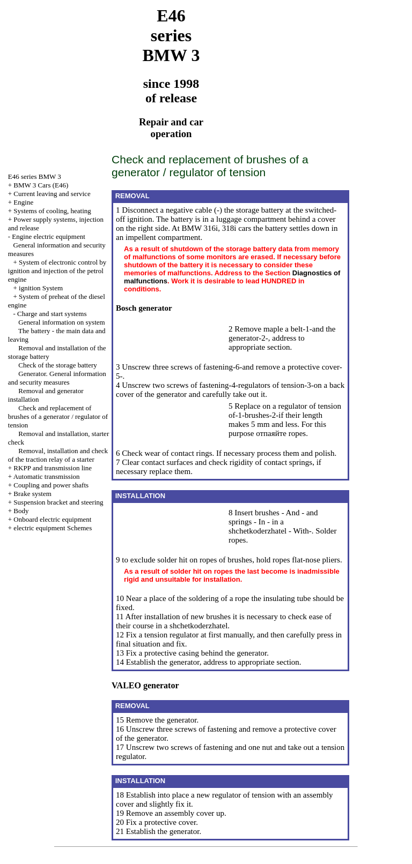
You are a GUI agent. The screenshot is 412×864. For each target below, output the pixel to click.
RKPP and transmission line (52, 468)
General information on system (61, 322)
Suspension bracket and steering (58, 502)
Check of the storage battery (57, 365)
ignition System (41, 288)
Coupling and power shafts (51, 485)
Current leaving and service (51, 194)
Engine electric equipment (48, 236)
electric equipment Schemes (52, 528)
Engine (23, 202)
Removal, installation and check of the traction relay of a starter (58, 455)
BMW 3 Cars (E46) (40, 185)
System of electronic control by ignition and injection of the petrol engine (57, 270)
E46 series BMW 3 (34, 176)
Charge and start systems (51, 314)
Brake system (32, 494)
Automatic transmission (46, 476)
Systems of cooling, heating (52, 211)
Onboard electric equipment (52, 519)
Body (20, 511)
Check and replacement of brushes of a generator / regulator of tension (58, 416)
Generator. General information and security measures (57, 378)
